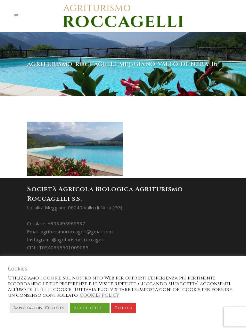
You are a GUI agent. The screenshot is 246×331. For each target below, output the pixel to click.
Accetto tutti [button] (90, 308)
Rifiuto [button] (123, 308)
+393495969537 (66, 223)
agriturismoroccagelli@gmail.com (77, 231)
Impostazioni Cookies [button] (38, 308)
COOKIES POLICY (99, 295)
